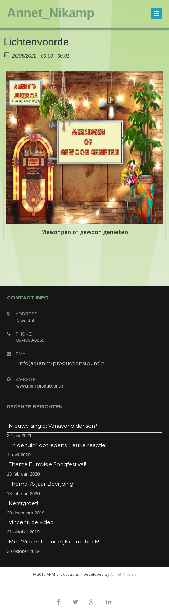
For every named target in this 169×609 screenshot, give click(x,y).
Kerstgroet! (23, 503)
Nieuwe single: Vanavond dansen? (53, 426)
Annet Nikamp (123, 574)
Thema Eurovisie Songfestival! (47, 464)
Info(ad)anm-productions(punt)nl (62, 363)
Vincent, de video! (32, 522)
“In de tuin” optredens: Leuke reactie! (58, 445)
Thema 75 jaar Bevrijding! (41, 483)
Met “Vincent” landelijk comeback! (54, 541)
